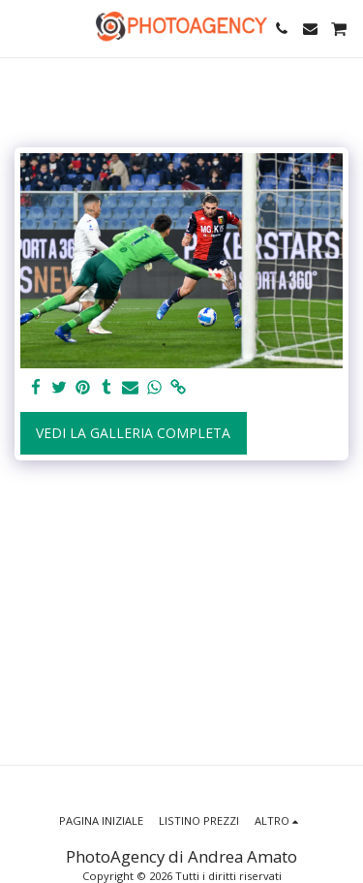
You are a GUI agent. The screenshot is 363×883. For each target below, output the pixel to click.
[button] (21, 27)
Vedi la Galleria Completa (133, 433)
